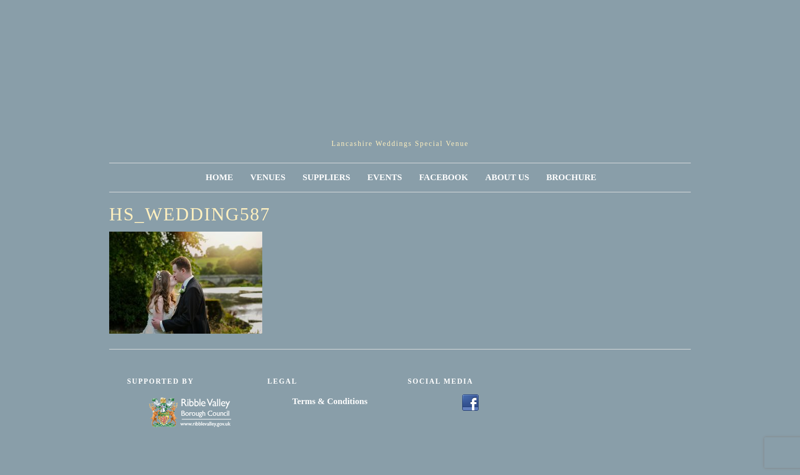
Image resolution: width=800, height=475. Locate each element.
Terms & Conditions (330, 401)
